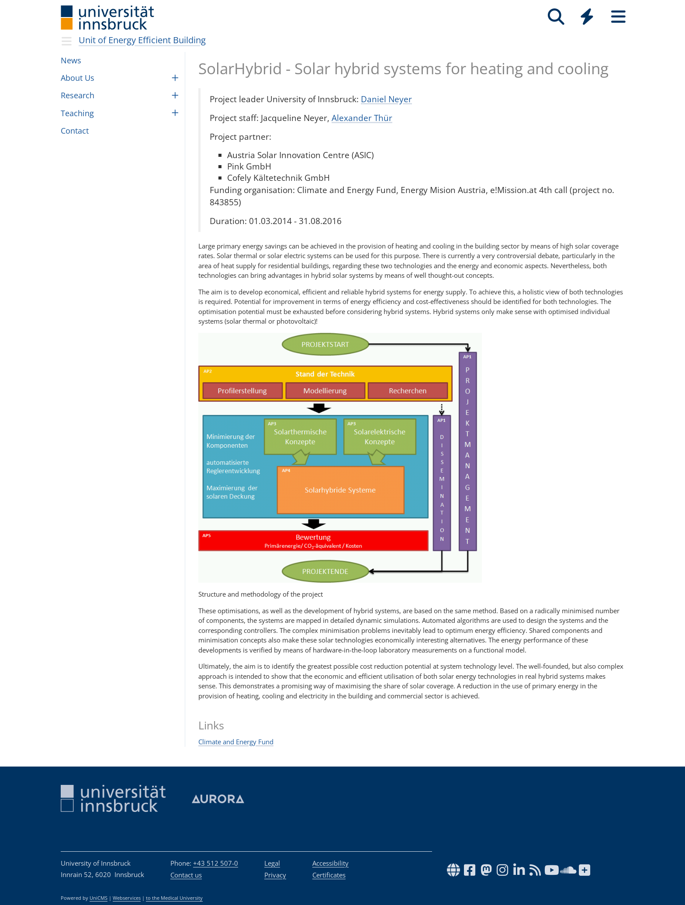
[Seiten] (618, 17)
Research (77, 95)
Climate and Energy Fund (235, 741)
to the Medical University (174, 898)
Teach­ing (77, 113)
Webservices (127, 898)
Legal (272, 863)
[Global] (587, 17)
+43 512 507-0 (215, 863)
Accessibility (330, 863)
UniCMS (98, 898)
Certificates (329, 874)
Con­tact (75, 130)
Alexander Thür (362, 117)
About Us (77, 78)
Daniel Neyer (386, 98)
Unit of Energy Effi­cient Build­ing (142, 40)
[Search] (555, 17)
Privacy (275, 874)
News (71, 60)
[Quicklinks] (586, 17)
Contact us (186, 874)
